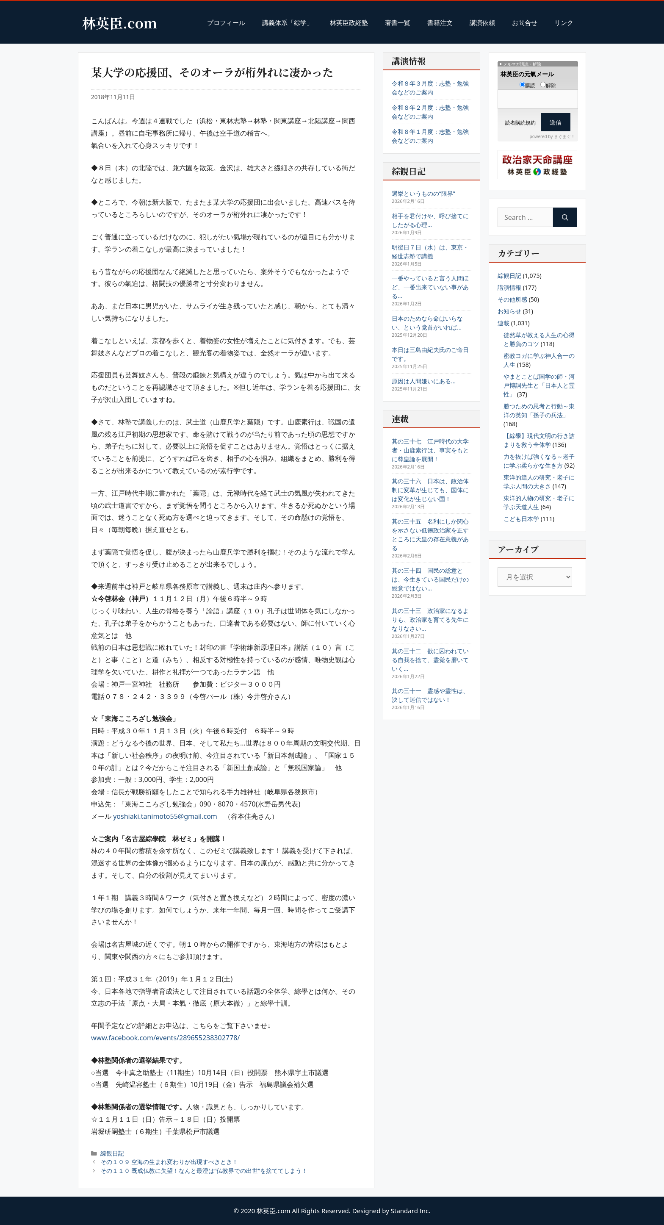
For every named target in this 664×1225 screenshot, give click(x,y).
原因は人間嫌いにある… (424, 381)
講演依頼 (482, 22)
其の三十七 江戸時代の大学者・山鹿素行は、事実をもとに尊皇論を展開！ (430, 450)
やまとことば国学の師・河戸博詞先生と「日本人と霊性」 (539, 385)
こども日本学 (521, 519)
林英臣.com (119, 22)
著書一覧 (397, 22)
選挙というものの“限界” (423, 193)
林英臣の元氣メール (527, 74)
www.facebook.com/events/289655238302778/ (165, 1037)
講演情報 (509, 287)
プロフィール (226, 22)
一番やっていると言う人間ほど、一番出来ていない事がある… (430, 287)
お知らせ (509, 311)
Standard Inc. (411, 1210)
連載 (503, 323)
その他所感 (512, 299)
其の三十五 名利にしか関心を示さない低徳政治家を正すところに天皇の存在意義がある (430, 534)
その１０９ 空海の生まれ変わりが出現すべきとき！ (169, 1162)
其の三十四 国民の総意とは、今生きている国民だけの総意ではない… (430, 579)
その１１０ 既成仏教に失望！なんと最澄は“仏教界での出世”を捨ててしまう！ (203, 1171)
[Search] (565, 217)
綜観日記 (112, 1153)
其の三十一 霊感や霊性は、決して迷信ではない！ (430, 695)
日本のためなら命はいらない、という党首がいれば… (427, 322)
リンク (563, 22)
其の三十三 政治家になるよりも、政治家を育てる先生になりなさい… (430, 619)
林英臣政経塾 (349, 22)
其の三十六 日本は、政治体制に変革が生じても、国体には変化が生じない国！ (430, 490)
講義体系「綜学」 (287, 22)
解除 (548, 85)
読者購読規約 (520, 122)
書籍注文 (440, 22)
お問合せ (524, 22)
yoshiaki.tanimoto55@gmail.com (165, 816)
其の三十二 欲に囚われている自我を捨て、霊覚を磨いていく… (430, 660)
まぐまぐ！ (564, 136)
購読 (527, 85)
